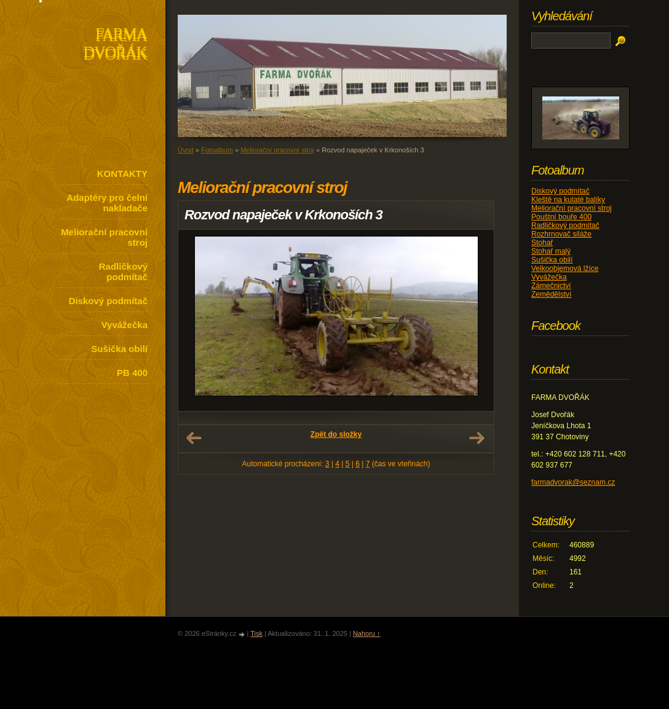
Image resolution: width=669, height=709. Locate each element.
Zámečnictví (551, 285)
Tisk (256, 633)
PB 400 (132, 372)
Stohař (542, 242)
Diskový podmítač (108, 301)
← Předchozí (193, 438)
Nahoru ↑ (367, 633)
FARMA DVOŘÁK (115, 45)
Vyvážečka (124, 324)
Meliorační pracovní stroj (104, 237)
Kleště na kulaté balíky (568, 199)
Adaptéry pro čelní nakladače (107, 202)
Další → (476, 438)
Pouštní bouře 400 (561, 217)
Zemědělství (551, 294)
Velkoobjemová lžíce (564, 268)
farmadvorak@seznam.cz (573, 482)
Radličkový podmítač (123, 271)
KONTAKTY (122, 173)
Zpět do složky (336, 434)
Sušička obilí (119, 348)
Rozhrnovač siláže (561, 234)
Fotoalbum (217, 150)
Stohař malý (551, 251)
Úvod (186, 150)
